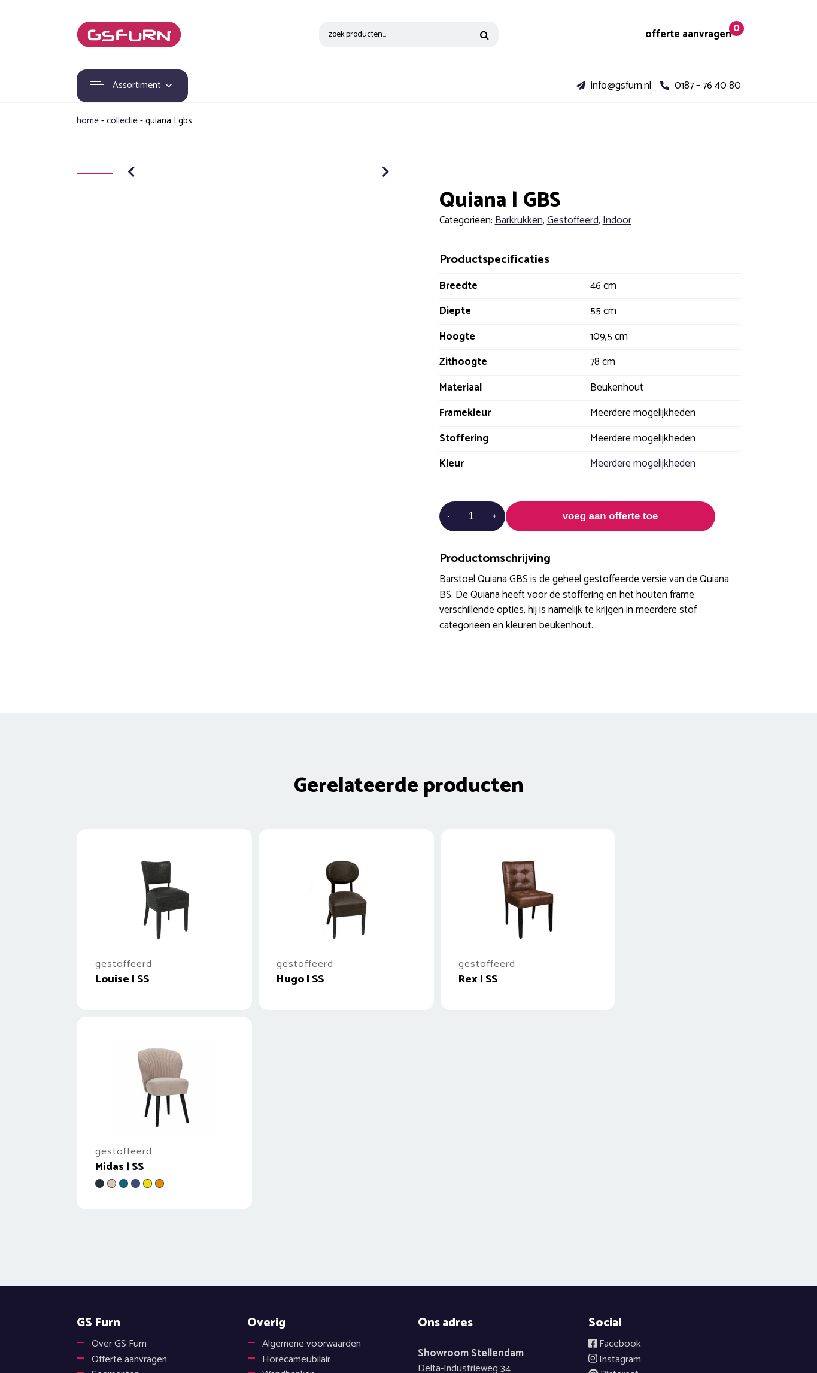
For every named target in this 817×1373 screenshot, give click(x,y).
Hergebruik (285, 1219)
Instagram (615, 1173)
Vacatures (283, 1249)
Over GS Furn (119, 1158)
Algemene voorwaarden (312, 1158)
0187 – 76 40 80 (700, 86)
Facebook (615, 1158)
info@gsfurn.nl (613, 86)
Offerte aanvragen (130, 1173)
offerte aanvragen (688, 34)
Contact (108, 1249)
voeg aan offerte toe (610, 516)
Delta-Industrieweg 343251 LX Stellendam (471, 1190)
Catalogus (283, 1234)
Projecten (112, 1204)
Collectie (122, 120)
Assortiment (134, 85)
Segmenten (116, 1188)
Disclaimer (625, 1219)
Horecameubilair (296, 1173)
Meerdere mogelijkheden (642, 463)
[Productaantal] (472, 516)
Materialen (113, 1219)
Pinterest (614, 1188)
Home (88, 120)
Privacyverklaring (638, 1249)
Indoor (617, 220)
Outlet (105, 1234)
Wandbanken (290, 1188)
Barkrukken (519, 220)
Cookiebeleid (630, 1234)
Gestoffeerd (573, 220)
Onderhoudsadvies (302, 1204)
